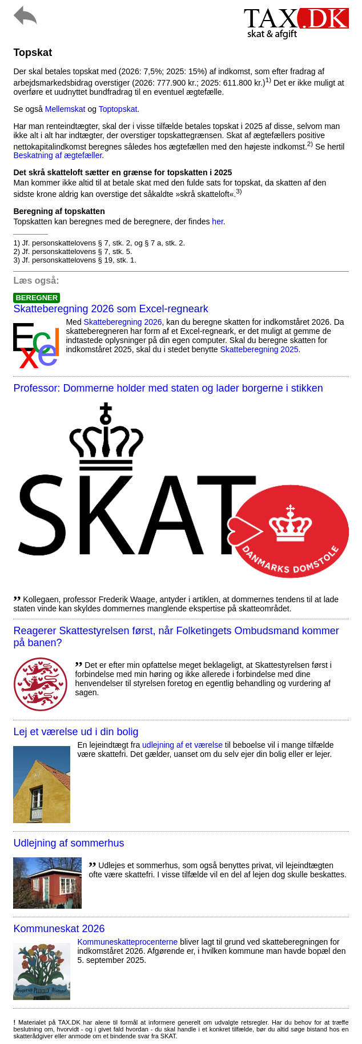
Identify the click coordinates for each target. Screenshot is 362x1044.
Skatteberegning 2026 (123, 321)
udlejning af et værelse (182, 744)
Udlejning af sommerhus (68, 843)
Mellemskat (65, 109)
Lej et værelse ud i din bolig (75, 731)
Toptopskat (118, 109)
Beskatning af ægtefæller (57, 155)
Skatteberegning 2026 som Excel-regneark (110, 309)
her (217, 221)
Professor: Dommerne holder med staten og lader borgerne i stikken (168, 388)
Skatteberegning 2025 (259, 349)
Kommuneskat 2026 (58, 928)
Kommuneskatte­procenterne (127, 941)
